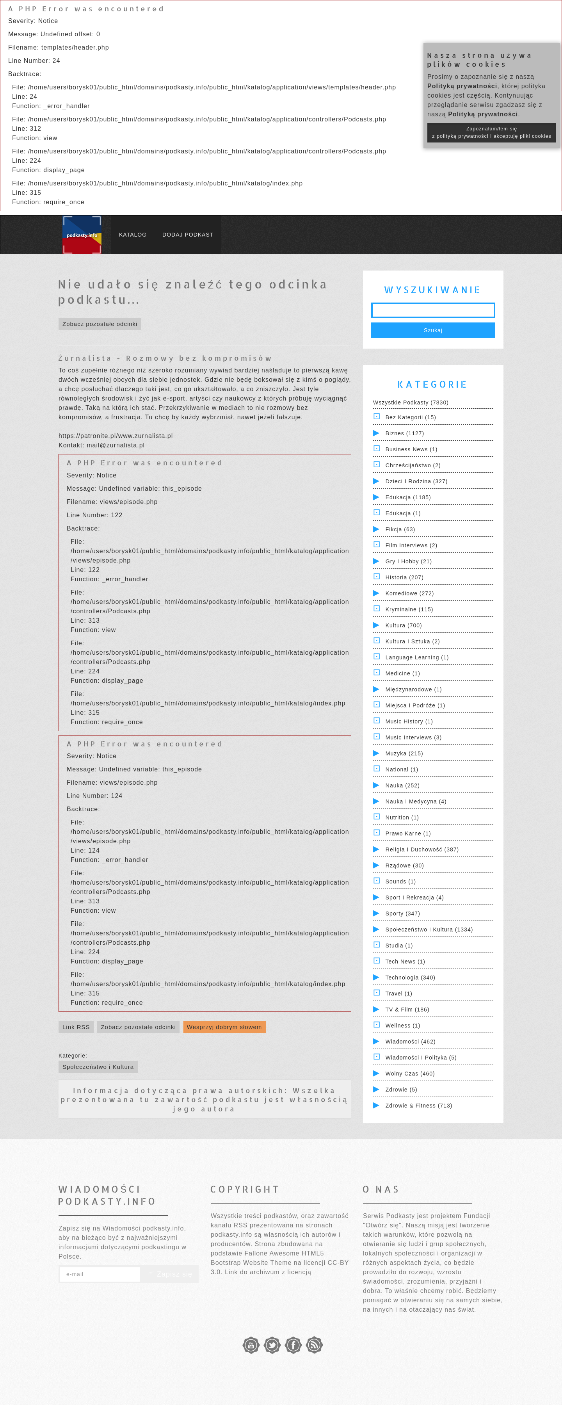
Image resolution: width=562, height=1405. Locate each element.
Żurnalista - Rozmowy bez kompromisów (165, 357)
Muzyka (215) (404, 753)
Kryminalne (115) (410, 609)
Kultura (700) (404, 625)
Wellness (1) (403, 1025)
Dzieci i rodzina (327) (417, 481)
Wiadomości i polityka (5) (421, 1057)
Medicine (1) (403, 673)
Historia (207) (405, 577)
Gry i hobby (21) (409, 561)
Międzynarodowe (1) (414, 689)
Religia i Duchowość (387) (422, 849)
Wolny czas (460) (410, 1073)
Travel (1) (399, 993)
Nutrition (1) (402, 817)
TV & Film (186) (408, 1009)
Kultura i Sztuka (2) (413, 641)
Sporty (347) (403, 913)
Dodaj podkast (187, 234)
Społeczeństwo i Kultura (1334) (429, 929)
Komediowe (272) (410, 593)
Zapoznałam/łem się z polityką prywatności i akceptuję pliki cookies (491, 132)
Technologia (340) (411, 977)
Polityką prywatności (462, 86)
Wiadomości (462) (411, 1041)
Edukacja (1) (403, 513)
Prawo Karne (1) (408, 833)
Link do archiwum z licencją (268, 1272)
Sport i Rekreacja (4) (415, 897)
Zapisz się (169, 1274)
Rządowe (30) (405, 865)
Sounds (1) (401, 881)
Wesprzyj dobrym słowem (224, 1027)
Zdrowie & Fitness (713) (419, 1105)
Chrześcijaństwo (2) (413, 465)
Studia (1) (399, 945)
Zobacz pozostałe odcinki (99, 324)
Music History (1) (409, 721)
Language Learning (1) (417, 657)
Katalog (133, 234)
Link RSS (76, 1027)
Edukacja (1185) (408, 497)
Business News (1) (412, 449)
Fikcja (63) (400, 529)
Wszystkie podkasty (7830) (411, 402)
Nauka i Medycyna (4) (416, 801)
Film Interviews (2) (412, 545)
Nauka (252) (403, 785)
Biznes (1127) (405, 433)
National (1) (402, 769)
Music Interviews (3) (414, 737)
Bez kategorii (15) (411, 417)
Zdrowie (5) (402, 1089)
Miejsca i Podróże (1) (415, 705)
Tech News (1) (405, 961)
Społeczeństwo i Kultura (98, 1066)
